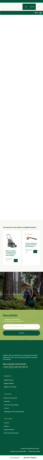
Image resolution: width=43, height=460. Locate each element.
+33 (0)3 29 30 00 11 (15, 367)
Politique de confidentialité (18, 451)
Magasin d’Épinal (9, 383)
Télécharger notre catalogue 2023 (14, 411)
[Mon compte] (20, 6)
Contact (6, 408)
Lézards (29, 458)
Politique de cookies (34, 451)
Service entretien (9, 429)
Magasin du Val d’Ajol (10, 387)
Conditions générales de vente (29, 448)
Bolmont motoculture (10, 398)
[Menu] (40, 12)
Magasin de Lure (8, 380)
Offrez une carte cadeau (11, 405)
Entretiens (7, 401)
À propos (6, 426)
